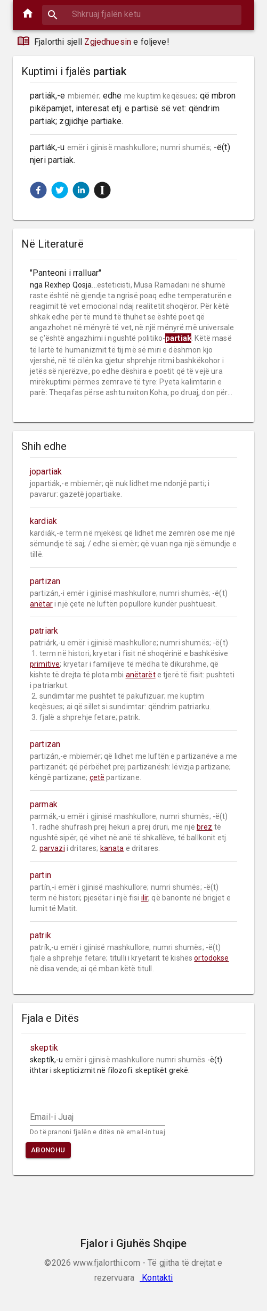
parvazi (52, 848)
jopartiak (46, 471)
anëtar (41, 604)
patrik (40, 935)
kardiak (43, 521)
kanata (112, 848)
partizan (45, 581)
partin (40, 875)
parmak (44, 804)
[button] (38, 190)
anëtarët (141, 674)
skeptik (44, 1048)
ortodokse (211, 958)
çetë (97, 777)
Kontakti (156, 1278)
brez (205, 827)
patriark (44, 631)
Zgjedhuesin (107, 42)
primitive (45, 664)
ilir (145, 898)
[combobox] (141, 14)
